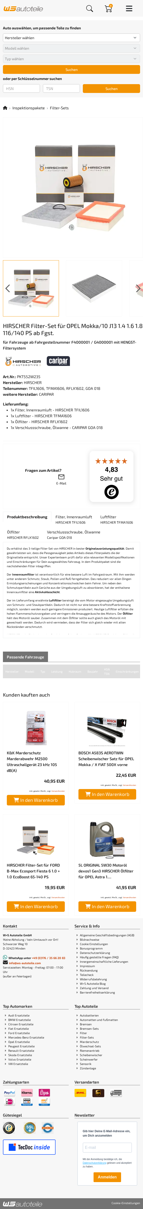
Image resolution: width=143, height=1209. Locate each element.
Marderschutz (89, 1041)
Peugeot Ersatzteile (21, 1046)
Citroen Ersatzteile (20, 1024)
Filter (83, 1033)
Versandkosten (58, 791)
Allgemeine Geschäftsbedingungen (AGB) (107, 935)
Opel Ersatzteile (19, 1041)
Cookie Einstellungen (94, 944)
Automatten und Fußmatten (99, 1019)
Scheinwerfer (89, 1059)
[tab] (27, 517)
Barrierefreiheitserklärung (97, 992)
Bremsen (86, 1024)
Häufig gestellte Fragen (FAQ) (99, 957)
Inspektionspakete (28, 107)
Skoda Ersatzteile (20, 1055)
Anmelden (107, 1177)
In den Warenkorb (36, 800)
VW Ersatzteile (18, 1063)
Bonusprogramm (91, 948)
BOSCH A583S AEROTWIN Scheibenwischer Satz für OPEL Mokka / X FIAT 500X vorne (106, 758)
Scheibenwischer (91, 1055)
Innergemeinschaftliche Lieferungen (104, 961)
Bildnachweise (89, 939)
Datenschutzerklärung (95, 952)
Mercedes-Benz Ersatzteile (26, 1037)
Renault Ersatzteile (21, 1050)
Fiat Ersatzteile (18, 1028)
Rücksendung (89, 970)
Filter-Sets (59, 107)
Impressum (87, 966)
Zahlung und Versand (94, 988)
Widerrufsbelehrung (93, 979)
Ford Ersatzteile (19, 1033)
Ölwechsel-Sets (90, 1046)
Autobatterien (89, 1015)
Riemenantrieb (89, 1050)
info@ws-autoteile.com (25, 963)
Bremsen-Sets (89, 1028)
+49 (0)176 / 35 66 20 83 (48, 958)
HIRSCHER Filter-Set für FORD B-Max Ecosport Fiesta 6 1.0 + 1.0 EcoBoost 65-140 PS (33, 871)
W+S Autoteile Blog (93, 983)
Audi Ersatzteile (18, 1015)
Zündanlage (88, 1068)
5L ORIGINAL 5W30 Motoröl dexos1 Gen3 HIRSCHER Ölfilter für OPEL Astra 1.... (105, 871)
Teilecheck (87, 974)
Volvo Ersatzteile (19, 1059)
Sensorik (85, 1063)
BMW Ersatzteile (19, 1019)
